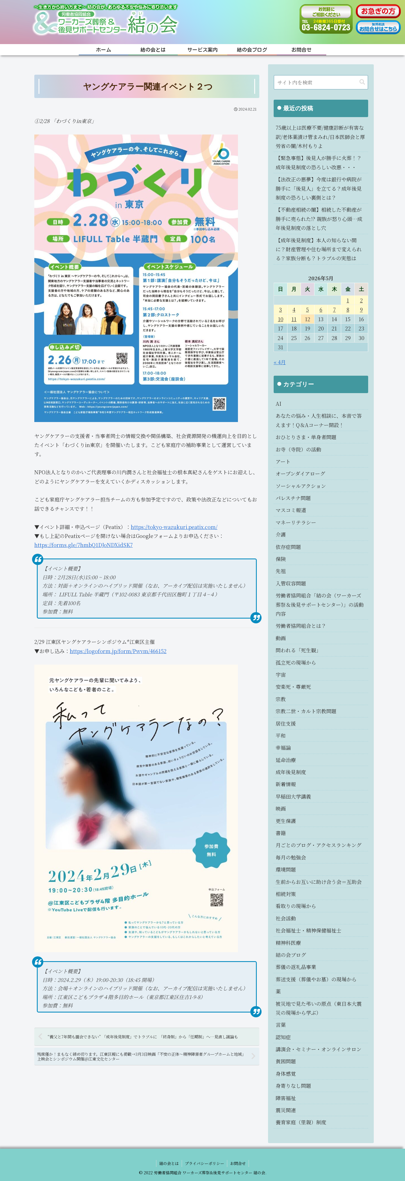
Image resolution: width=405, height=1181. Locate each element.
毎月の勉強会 (291, 857)
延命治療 (286, 759)
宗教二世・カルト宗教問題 (306, 711)
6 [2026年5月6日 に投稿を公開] (321, 309)
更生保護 (286, 820)
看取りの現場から (296, 905)
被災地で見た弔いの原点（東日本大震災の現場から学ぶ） (319, 1008)
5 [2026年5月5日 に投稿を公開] (307, 309)
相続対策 (286, 893)
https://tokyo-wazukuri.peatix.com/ (174, 526)
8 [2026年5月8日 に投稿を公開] (347, 309)
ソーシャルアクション (301, 485)
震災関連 (286, 1110)
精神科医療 (288, 942)
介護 (281, 534)
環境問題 (286, 869)
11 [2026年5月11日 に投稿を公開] (293, 319)
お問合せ (238, 1163)
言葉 (281, 1024)
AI (278, 403)
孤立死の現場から (296, 662)
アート (283, 461)
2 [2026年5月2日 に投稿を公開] (361, 300)
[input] (321, 82)
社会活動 (286, 918)
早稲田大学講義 (293, 796)
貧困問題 (286, 1061)
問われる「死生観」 (298, 650)
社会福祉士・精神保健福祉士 (308, 930)
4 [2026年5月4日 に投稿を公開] (293, 309)
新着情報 (286, 784)
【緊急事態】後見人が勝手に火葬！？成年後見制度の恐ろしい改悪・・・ (319, 162)
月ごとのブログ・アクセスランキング (318, 845)
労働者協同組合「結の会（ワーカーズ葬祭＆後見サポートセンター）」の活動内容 (320, 604)
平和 (281, 735)
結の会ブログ (291, 954)
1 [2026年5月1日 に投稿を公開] (347, 300)
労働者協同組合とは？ (301, 625)
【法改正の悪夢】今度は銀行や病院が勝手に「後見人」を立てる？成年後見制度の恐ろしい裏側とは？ (319, 188)
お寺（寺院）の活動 (298, 449)
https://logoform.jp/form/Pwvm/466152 (118, 651)
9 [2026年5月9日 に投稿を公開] (361, 309)
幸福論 (283, 747)
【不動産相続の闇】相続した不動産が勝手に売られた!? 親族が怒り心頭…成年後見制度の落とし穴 (319, 218)
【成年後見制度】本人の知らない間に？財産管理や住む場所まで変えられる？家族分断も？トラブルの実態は (319, 249)
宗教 (281, 699)
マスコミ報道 (291, 510)
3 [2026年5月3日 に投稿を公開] (280, 309)
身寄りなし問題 (293, 1085)
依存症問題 (288, 546)
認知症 (283, 1037)
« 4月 (280, 362)
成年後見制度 (291, 772)
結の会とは (169, 1163)
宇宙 (281, 674)
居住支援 (286, 723)
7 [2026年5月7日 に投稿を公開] (334, 309)
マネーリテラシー (296, 522)
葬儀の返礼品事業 (296, 966)
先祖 (281, 570)
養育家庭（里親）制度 (301, 1122)
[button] (362, 82)
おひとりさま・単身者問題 (306, 437)
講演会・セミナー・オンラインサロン (318, 1049)
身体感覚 (286, 1073)
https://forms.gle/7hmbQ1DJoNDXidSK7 (83, 544)
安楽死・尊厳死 (293, 686)
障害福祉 (286, 1098)
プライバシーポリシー (204, 1163)
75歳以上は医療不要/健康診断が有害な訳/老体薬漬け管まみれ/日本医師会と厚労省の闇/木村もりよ (320, 136)
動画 (281, 638)
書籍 (281, 832)
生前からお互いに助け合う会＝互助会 (319, 881)
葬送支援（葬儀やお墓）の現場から (316, 979)
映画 (281, 808)
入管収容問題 (291, 583)
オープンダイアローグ (300, 473)
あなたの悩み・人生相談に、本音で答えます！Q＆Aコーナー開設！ (319, 420)
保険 (281, 558)
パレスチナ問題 (293, 497)
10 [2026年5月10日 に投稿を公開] (280, 319)
